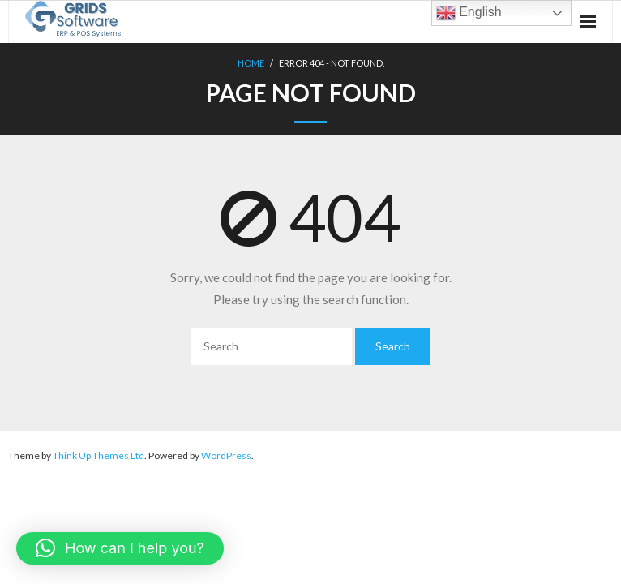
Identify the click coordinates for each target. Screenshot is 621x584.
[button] (120, 548)
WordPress (226, 455)
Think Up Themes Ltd (98, 455)
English (469, 13)
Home (251, 63)
